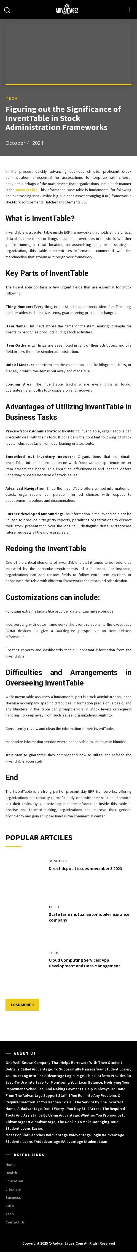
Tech (12, 98)
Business (58, 861)
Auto (54, 907)
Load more (22, 1004)
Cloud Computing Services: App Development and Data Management (84, 962)
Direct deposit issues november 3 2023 (85, 868)
